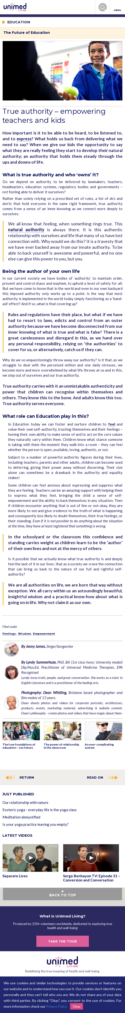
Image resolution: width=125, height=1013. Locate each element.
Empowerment (44, 633)
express (24, 138)
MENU (117, 7)
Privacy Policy (56, 1006)
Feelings (9, 633)
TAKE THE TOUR (62, 941)
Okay (77, 1006)
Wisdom (24, 633)
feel (111, 424)
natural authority (26, 229)
